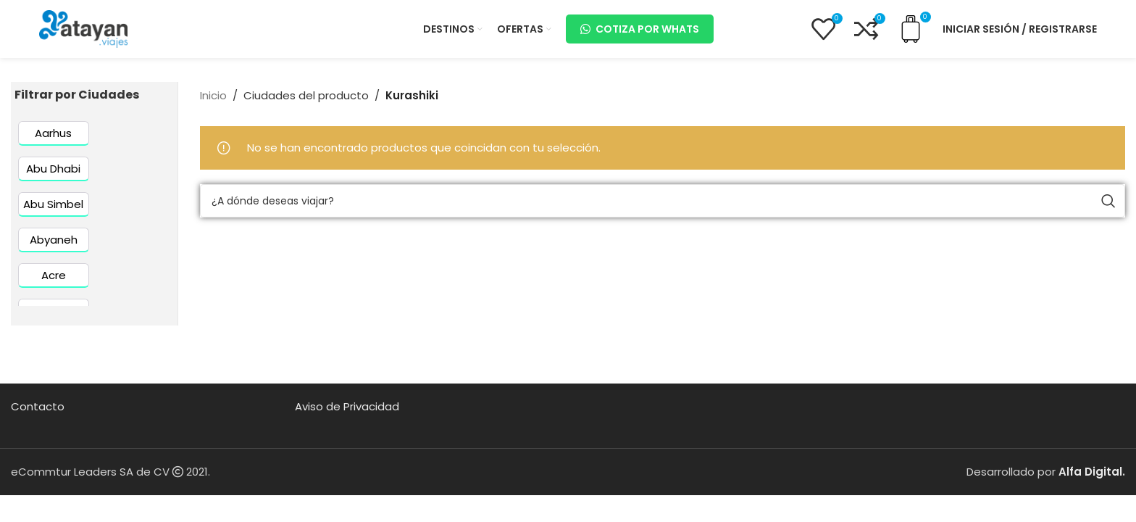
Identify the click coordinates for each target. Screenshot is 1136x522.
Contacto (37, 406)
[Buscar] (662, 201)
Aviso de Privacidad (347, 406)
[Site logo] (83, 28)
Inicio (213, 95)
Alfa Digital (1090, 471)
